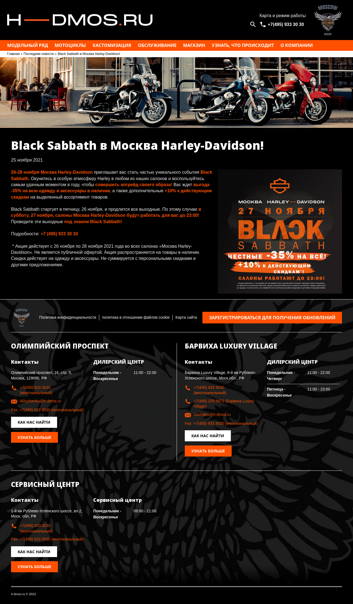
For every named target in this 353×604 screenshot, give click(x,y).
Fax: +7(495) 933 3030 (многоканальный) (47, 410)
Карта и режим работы (283, 15)
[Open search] (253, 24)
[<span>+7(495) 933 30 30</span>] (283, 24)
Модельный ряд (27, 45)
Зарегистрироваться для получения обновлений (272, 318)
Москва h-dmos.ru (128, 20)
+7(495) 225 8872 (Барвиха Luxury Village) (224, 404)
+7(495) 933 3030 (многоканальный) (36, 390)
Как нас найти (34, 422)
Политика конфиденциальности (67, 317)
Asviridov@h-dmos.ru (212, 414)
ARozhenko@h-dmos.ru (40, 401)
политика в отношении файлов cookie (136, 317)
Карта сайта (186, 317)
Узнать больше (34, 437)
